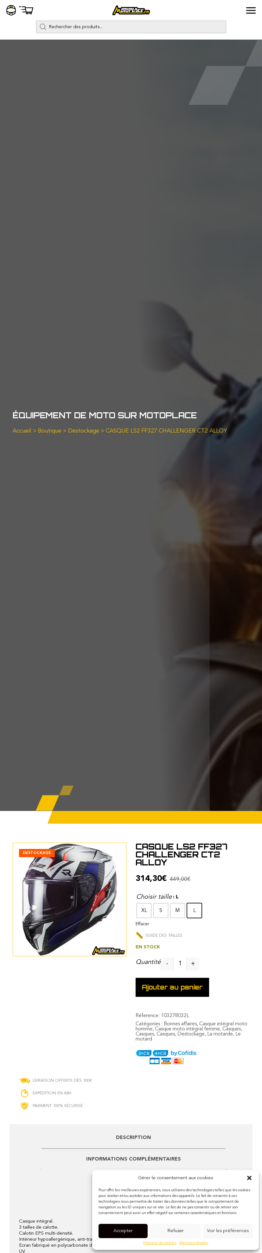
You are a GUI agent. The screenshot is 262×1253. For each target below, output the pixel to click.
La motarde (220, 1034)
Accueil (22, 431)
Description (133, 1137)
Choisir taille (154, 897)
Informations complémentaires (133, 1159)
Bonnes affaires (180, 1024)
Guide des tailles (159, 935)
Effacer (142, 924)
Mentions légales (193, 1243)
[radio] (144, 910)
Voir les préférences (228, 1231)
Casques (231, 1029)
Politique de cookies (159, 1243)
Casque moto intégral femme (187, 1029)
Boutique (49, 431)
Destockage (83, 431)
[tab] (133, 1140)
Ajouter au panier (172, 987)
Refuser (175, 1231)
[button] (249, 1178)
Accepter (123, 1231)
